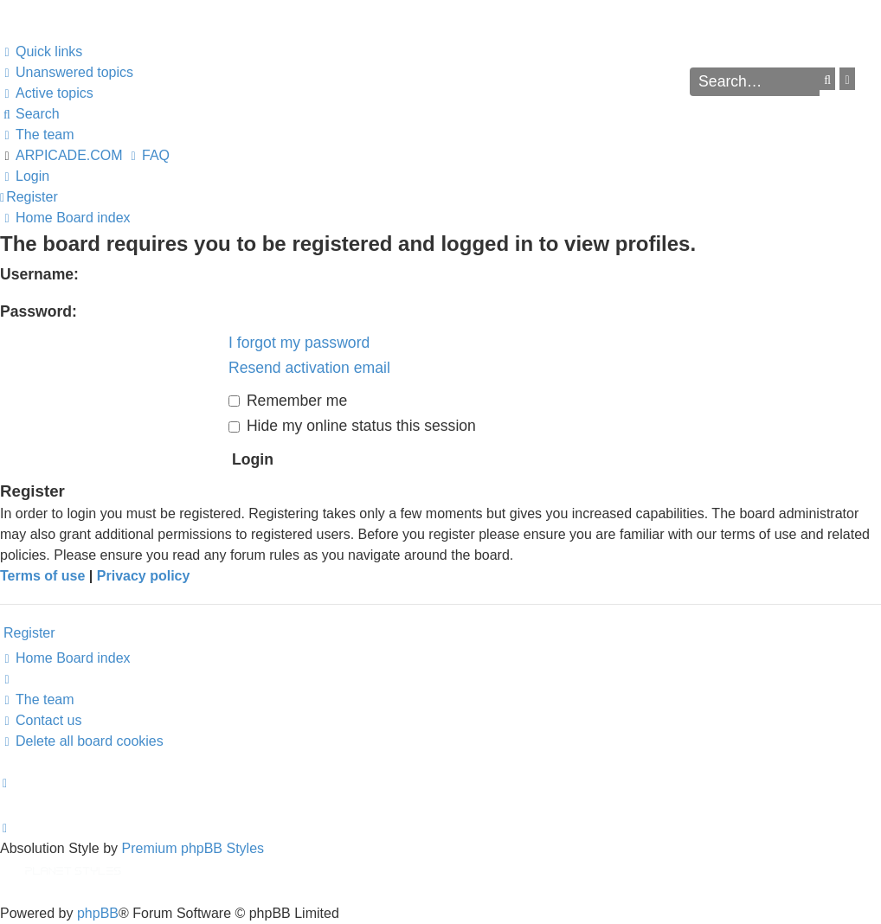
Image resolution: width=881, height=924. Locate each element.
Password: (38, 311)
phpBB (98, 913)
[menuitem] (66, 72)
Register (29, 633)
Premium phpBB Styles (193, 848)
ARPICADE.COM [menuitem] (69, 155)
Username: (39, 274)
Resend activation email (309, 367)
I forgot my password (299, 342)
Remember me (287, 400)
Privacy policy (143, 575)
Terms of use (42, 575)
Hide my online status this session (352, 425)
